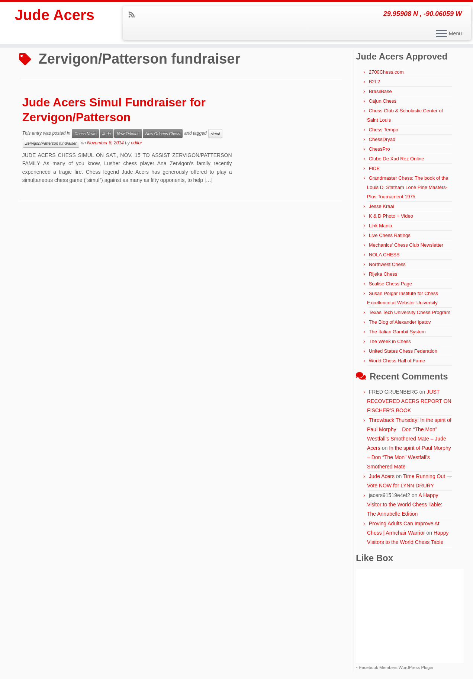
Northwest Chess (387, 264)
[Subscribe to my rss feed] (134, 15)
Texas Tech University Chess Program (409, 312)
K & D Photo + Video (391, 216)
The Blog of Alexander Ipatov (400, 322)
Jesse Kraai (381, 206)
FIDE (374, 168)
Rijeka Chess (383, 274)
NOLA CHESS (384, 254)
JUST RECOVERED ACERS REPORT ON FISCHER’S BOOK (409, 401)
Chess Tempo (383, 129)
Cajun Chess (382, 101)
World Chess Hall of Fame (397, 360)
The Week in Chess (390, 341)
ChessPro (379, 149)
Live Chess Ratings (390, 235)
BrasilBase (380, 91)
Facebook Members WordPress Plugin (396, 667)
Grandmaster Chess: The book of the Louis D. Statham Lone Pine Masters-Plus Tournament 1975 (407, 187)
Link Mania (380, 225)
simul (215, 133)
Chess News (85, 133)
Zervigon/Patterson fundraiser (51, 143)
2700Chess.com (386, 72)
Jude (106, 133)
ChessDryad (382, 139)
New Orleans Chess (162, 133)
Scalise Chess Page (390, 283)
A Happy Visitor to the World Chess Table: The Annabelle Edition (404, 504)
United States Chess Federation (403, 351)
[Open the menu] (441, 34)
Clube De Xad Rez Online (396, 158)
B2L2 (374, 81)
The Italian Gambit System (397, 331)
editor (136, 142)
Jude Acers (54, 15)
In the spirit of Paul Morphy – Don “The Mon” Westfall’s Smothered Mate (409, 457)
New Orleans (128, 133)
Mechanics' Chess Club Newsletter (406, 245)
